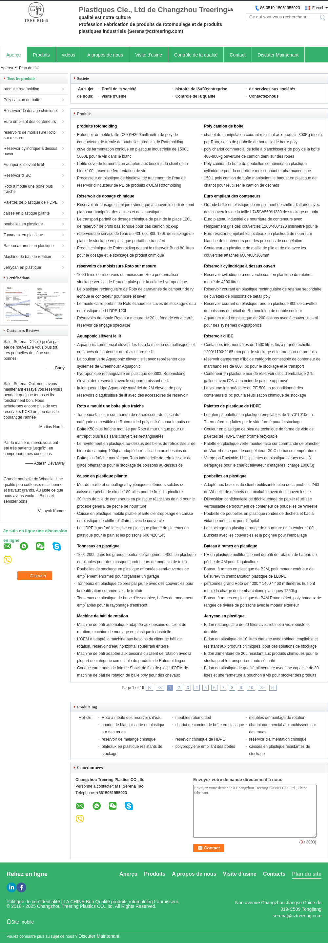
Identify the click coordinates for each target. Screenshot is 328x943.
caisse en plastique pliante (27, 213)
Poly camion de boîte (22, 100)
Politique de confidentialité (33, 901)
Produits (41, 55)
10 (251, 687)
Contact (237, 55)
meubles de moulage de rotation (277, 717)
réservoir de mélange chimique (128, 739)
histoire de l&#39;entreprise (201, 89)
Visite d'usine (148, 55)
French (318, 8)
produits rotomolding (21, 89)
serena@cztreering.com (297, 915)
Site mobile (20, 922)
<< (160, 687)
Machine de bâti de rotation (27, 256)
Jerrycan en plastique (22, 267)
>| (273, 687)
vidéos (68, 55)
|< (149, 687)
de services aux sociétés (272, 89)
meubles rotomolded (193, 717)
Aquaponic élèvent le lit (24, 164)
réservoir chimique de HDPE (200, 739)
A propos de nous (105, 55)
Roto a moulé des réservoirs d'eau (131, 717)
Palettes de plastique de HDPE (31, 202)
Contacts (274, 874)
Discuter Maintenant (278, 55)
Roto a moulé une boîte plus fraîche (28, 189)
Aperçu (13, 55)
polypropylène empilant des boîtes (205, 746)
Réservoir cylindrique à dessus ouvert (30, 151)
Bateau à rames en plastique (29, 245)
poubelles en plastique (23, 224)
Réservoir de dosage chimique (30, 110)
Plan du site (306, 874)
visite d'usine (114, 96)
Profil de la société (119, 89)
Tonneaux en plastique (23, 235)
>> (262, 687)
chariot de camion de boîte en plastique (209, 725)
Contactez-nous (263, 96)
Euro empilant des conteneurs (30, 121)
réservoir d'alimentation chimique (277, 739)
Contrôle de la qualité (195, 55)
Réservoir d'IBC (17, 175)
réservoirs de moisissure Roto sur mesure (30, 135)
